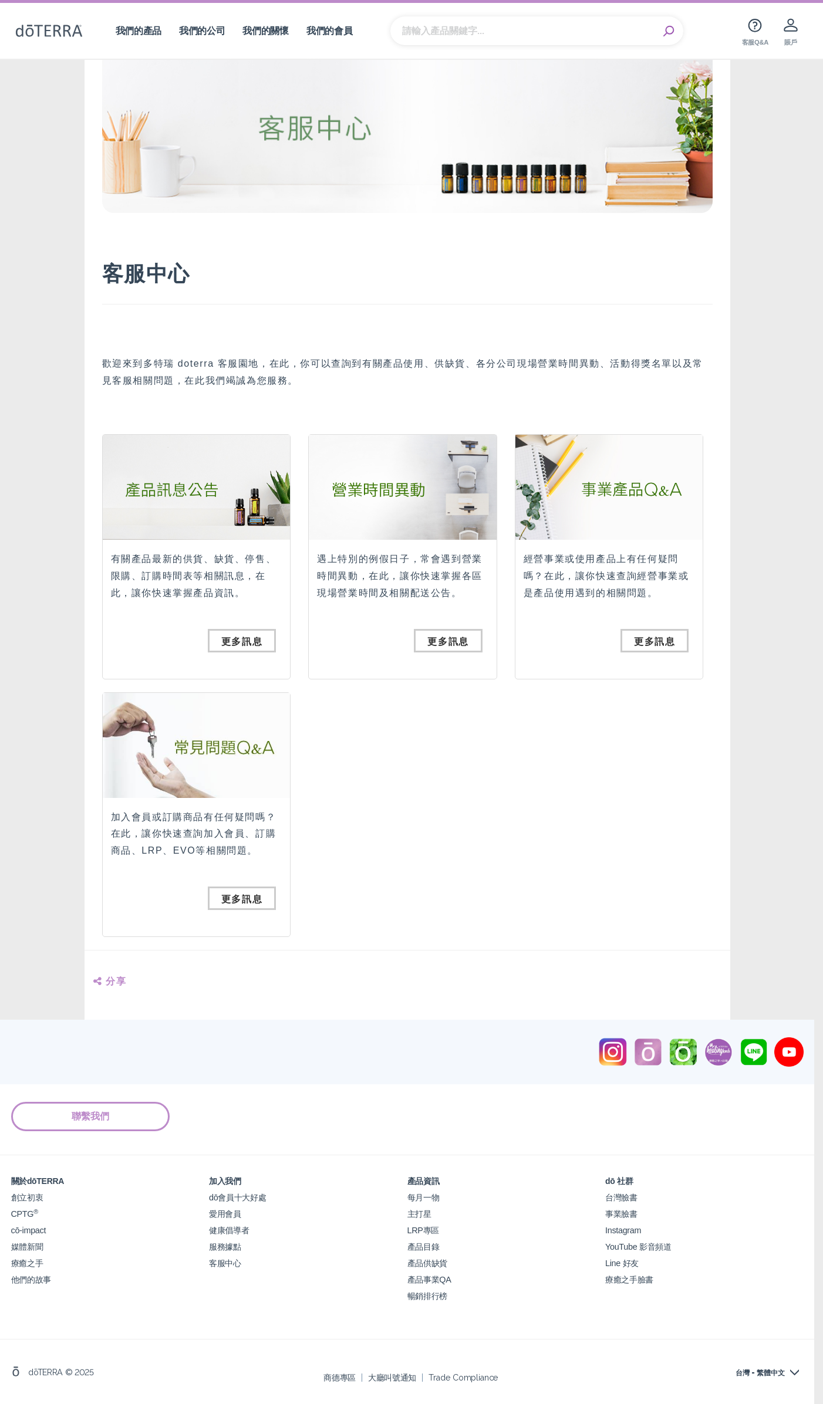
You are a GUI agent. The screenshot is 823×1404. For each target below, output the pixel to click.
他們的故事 (31, 1279)
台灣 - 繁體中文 (760, 1373)
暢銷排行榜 (427, 1296)
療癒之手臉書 (629, 1279)
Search (668, 31)
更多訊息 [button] (241, 642)
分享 (110, 981)
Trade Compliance (463, 1377)
